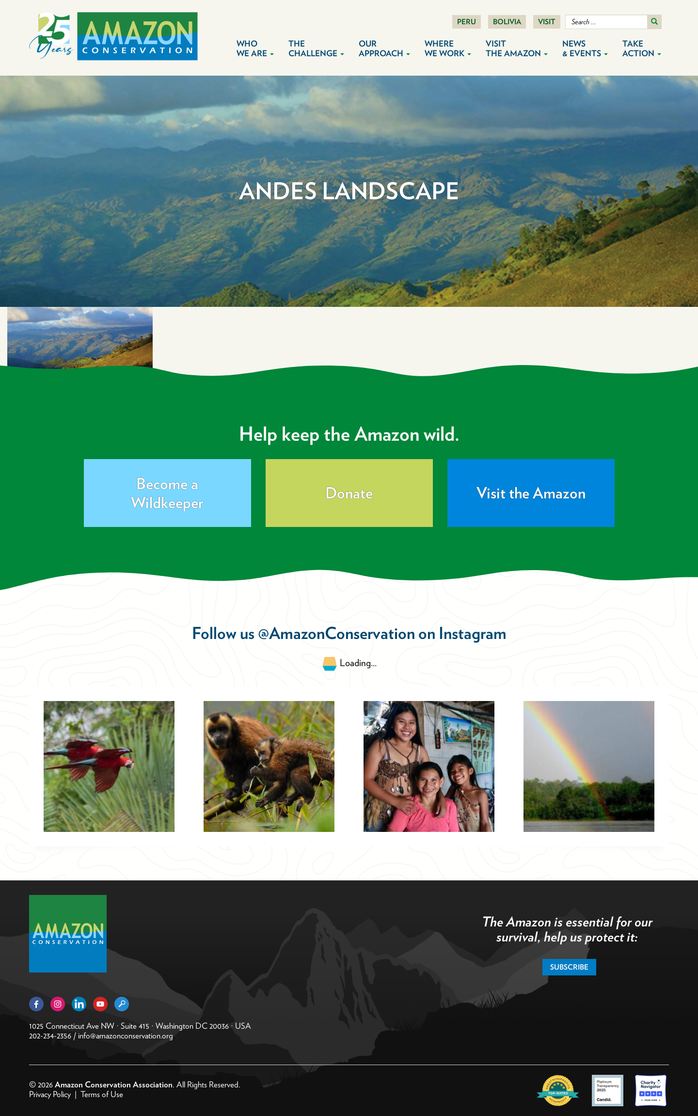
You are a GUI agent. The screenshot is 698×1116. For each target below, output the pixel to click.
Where (448, 48)
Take (641, 48)
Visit (546, 21)
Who (255, 48)
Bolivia (507, 21)
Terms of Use (101, 1094)
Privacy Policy (50, 1094)
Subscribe (569, 967)
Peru (466, 21)
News (585, 48)
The (316, 48)
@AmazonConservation (336, 633)
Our (384, 48)
